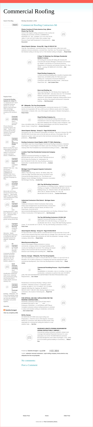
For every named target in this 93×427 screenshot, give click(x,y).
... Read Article (67, 52)
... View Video (64, 147)
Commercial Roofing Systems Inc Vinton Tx (10, 100)
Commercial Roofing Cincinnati (15, 183)
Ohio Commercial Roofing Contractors (15, 205)
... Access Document (43, 126)
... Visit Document (48, 101)
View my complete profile (11, 313)
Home (47, 415)
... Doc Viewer (34, 276)
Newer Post (26, 415)
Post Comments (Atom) (50, 421)
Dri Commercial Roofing (15, 245)
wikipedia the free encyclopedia (31, 355)
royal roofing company (50, 353)
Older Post (67, 415)
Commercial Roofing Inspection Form (15, 161)
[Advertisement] (12, 61)
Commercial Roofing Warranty (15, 225)
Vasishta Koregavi (11, 310)
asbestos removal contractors (34, 353)
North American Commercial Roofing (15, 266)
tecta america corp (62, 353)
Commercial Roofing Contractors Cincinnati (15, 287)
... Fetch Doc (49, 251)
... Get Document (50, 213)
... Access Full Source (60, 193)
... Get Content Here (52, 82)
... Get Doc (33, 324)
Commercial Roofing (29, 11)
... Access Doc (38, 180)
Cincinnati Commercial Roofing (15, 118)
